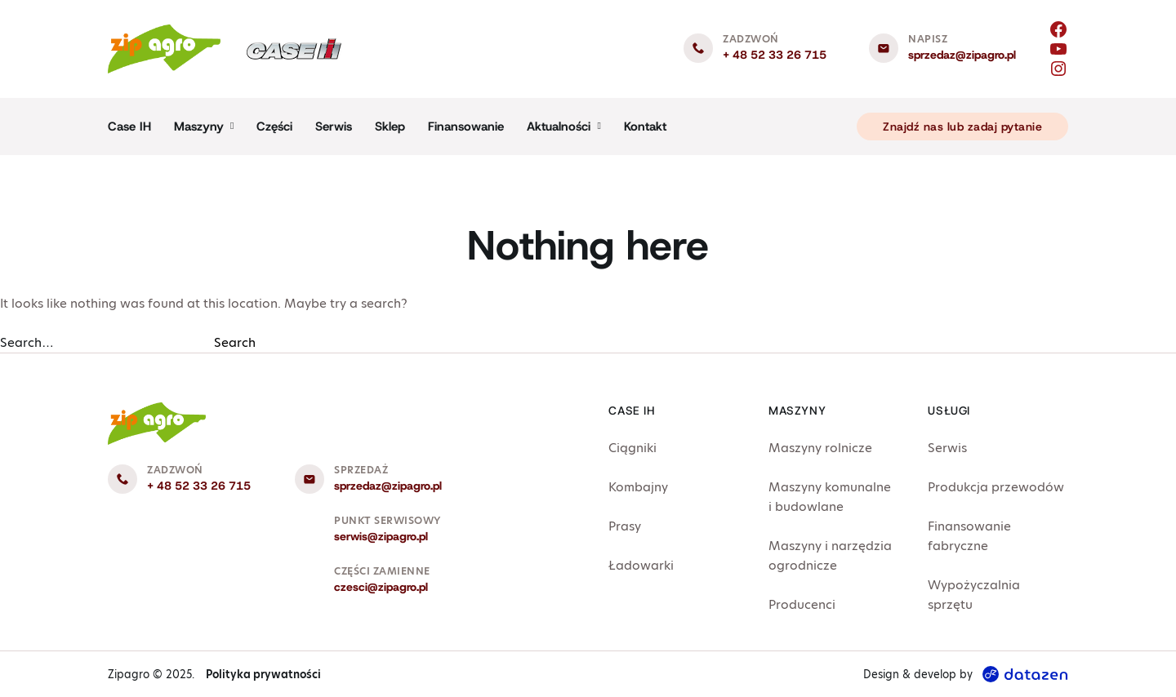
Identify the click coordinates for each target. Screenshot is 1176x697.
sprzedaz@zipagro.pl (962, 54)
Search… (27, 342)
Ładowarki (641, 565)
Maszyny (199, 126)
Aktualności (558, 126)
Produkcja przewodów (996, 486)
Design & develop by (965, 674)
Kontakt (645, 126)
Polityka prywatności (263, 674)
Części (274, 126)
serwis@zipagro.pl (381, 536)
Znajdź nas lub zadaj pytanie (962, 126)
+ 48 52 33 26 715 (774, 54)
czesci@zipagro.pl (381, 586)
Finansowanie (466, 126)
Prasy (624, 526)
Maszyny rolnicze (820, 447)
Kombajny (638, 486)
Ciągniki (632, 447)
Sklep (390, 126)
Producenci (801, 604)
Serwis (333, 126)
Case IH (129, 126)
